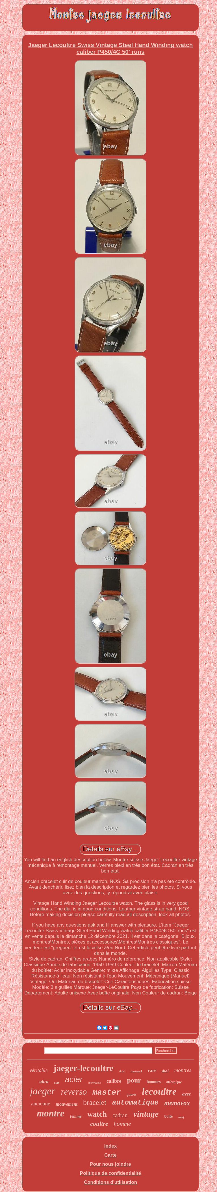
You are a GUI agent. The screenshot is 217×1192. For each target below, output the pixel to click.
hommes (154, 1082)
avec (186, 1094)
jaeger (42, 1091)
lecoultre (159, 1091)
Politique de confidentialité (110, 1173)
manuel (136, 1071)
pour (134, 1080)
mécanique (174, 1082)
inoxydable (94, 1082)
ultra (43, 1081)
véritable (39, 1070)
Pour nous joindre (110, 1164)
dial (165, 1071)
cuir (56, 1082)
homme (122, 1123)
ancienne (40, 1104)
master (106, 1092)
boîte (168, 1116)
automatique (135, 1103)
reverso (74, 1092)
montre (50, 1113)
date (122, 1071)
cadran (119, 1115)
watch (97, 1114)
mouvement (66, 1104)
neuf (181, 1117)
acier (74, 1079)
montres (183, 1070)
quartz (131, 1094)
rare (151, 1070)
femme (76, 1116)
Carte (110, 1155)
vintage (146, 1113)
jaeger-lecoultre (83, 1068)
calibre (114, 1081)
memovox (177, 1103)
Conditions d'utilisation (110, 1182)
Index (110, 1146)
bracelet (94, 1102)
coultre (99, 1123)
